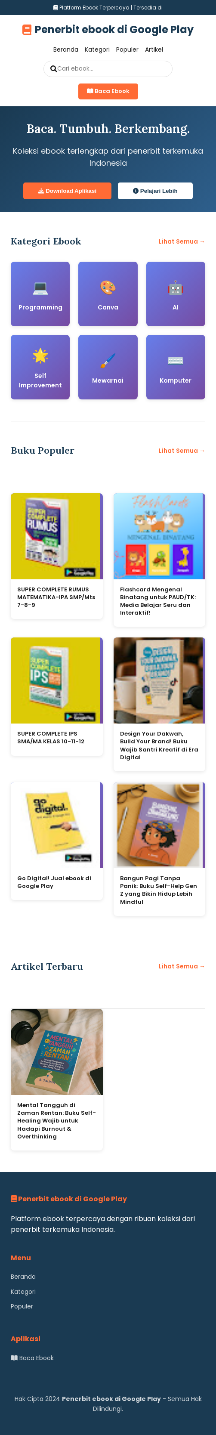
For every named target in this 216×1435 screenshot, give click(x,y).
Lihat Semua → (182, 241)
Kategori (97, 49)
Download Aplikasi (67, 191)
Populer (127, 49)
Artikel (154, 49)
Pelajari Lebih (155, 191)
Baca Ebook (108, 91)
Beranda (65, 49)
